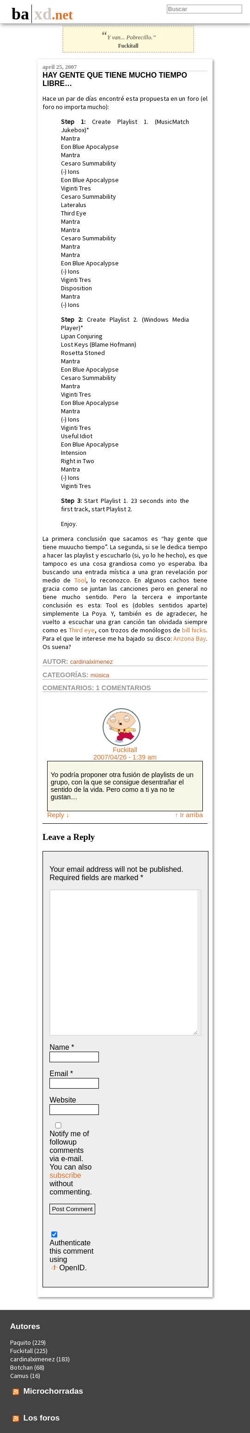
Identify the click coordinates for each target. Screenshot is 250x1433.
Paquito (20, 1342)
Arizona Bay (189, 638)
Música (100, 675)
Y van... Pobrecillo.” (128, 37)
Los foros (41, 1417)
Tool (80, 580)
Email (61, 1074)
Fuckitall (125, 749)
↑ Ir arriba (189, 815)
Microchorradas (53, 1391)
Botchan (21, 1367)
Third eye (82, 630)
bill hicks (194, 630)
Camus (19, 1376)
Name (61, 1047)
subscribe (65, 1175)
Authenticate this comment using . (71, 1251)
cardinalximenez (91, 661)
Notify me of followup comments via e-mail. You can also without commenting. (70, 1159)
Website (62, 1100)
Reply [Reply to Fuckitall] (58, 815)
